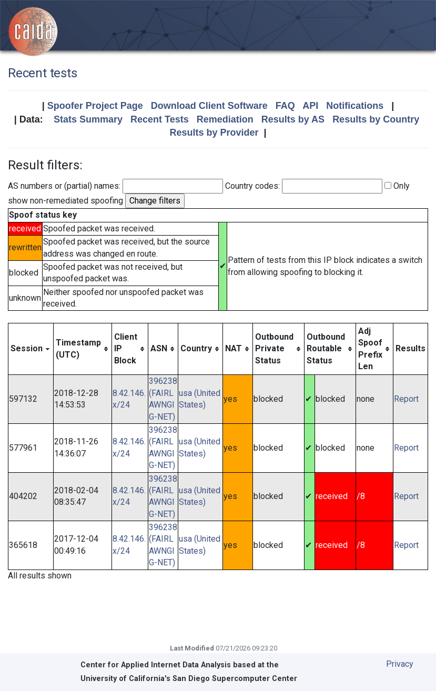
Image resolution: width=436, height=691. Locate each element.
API (310, 105)
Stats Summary (88, 119)
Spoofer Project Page (95, 105)
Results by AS (293, 119)
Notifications (354, 105)
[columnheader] (31, 349)
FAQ (285, 105)
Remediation (225, 119)
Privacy (399, 664)
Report (406, 399)
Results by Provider (213, 132)
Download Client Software (209, 105)
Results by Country (375, 119)
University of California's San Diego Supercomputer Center (188, 678)
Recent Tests (159, 119)
